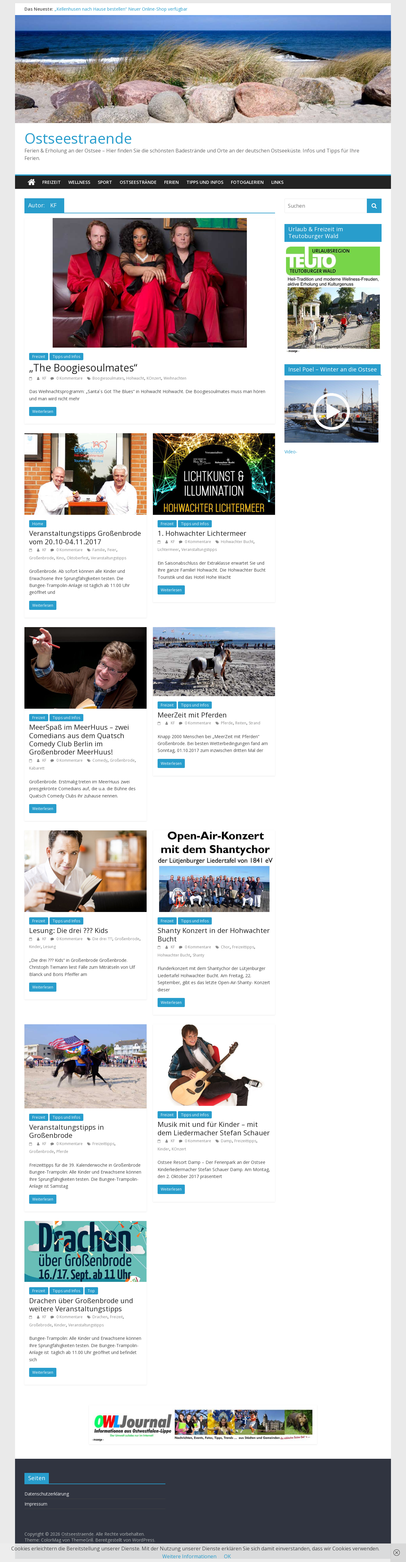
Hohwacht (135, 378)
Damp (226, 1141)
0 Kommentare (66, 378)
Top (91, 1290)
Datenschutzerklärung (46, 1494)
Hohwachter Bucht (237, 541)
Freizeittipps (243, 947)
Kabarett (36, 768)
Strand (254, 723)
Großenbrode (41, 558)
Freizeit (51, 182)
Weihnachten (175, 378)
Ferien (171, 182)
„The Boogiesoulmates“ (83, 367)
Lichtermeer (168, 549)
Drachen (99, 1316)
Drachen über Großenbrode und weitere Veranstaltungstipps (81, 1304)
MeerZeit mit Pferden (192, 714)
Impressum (35, 1504)
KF (44, 378)
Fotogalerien (247, 182)
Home (37, 523)
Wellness (79, 182)
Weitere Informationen (189, 1556)
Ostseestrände (138, 182)
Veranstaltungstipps (108, 558)
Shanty (198, 955)
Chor (225, 947)
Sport (105, 182)
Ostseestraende (78, 138)
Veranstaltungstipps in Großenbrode (66, 1131)
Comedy (99, 760)
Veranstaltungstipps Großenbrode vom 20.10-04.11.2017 (85, 537)
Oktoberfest (77, 558)
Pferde (227, 723)
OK (227, 1556)
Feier (111, 549)
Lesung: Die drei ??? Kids (68, 930)
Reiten (240, 723)
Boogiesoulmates (108, 378)
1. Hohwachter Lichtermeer (202, 533)
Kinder (35, 946)
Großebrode (40, 1325)
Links (277, 182)
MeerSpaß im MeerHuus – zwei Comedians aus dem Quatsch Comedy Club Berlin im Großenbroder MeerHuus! (79, 739)
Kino (60, 558)
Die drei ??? (102, 938)
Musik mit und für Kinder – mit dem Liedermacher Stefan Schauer (214, 1128)
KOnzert (154, 378)
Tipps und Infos (204, 182)
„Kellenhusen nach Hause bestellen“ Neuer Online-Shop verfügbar (121, 9)
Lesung (49, 946)
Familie (98, 549)
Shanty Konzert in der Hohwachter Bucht (214, 934)
